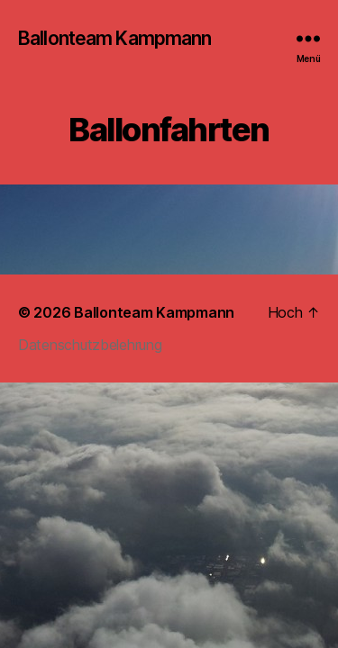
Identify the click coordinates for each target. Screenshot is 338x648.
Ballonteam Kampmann (114, 38)
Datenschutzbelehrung (90, 345)
